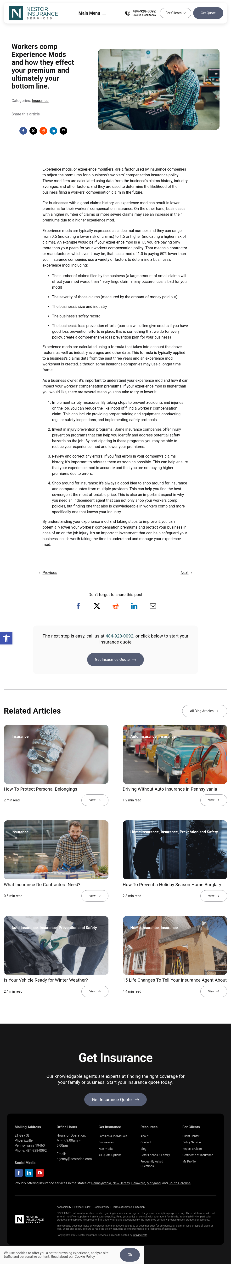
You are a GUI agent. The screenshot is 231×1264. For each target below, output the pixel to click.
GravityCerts (140, 1235)
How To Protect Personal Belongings (40, 789)
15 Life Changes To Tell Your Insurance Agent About (175, 980)
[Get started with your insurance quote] (115, 1099)
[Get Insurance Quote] (115, 659)
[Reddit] (43, 131)
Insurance (40, 100)
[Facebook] (23, 131)
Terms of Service (122, 1207)
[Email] (63, 131)
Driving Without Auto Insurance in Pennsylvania (170, 789)
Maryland (154, 1183)
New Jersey (121, 1183)
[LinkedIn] (53, 131)
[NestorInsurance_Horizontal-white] (30, 1216)
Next (184, 572)
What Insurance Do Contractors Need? (42, 884)
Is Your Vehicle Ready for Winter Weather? (46, 980)
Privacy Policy (82, 1207)
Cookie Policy (101, 1207)
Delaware (138, 1183)
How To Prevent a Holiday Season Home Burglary (172, 884)
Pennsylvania (101, 1183)
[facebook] (19, 1173)
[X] (33, 131)
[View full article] (94, 800)
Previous (50, 572)
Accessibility (64, 1207)
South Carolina (180, 1183)
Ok (130, 1254)
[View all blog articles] (204, 711)
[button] (6, 638)
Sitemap (140, 1207)
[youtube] (40, 1173)
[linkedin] (29, 1173)
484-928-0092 (119, 636)
